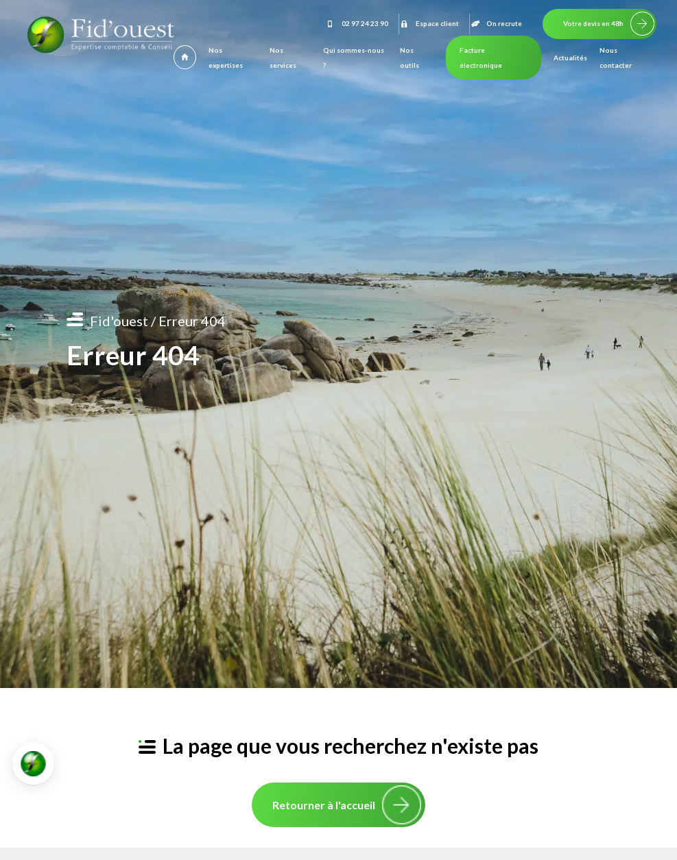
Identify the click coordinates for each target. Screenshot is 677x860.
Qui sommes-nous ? (353, 57)
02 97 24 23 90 (356, 23)
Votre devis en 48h (593, 23)
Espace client (429, 23)
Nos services (283, 57)
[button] (33, 764)
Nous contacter (615, 57)
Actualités (570, 57)
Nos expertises (226, 57)
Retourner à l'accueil (323, 804)
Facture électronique (481, 57)
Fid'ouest (119, 320)
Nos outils (409, 57)
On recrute (496, 23)
